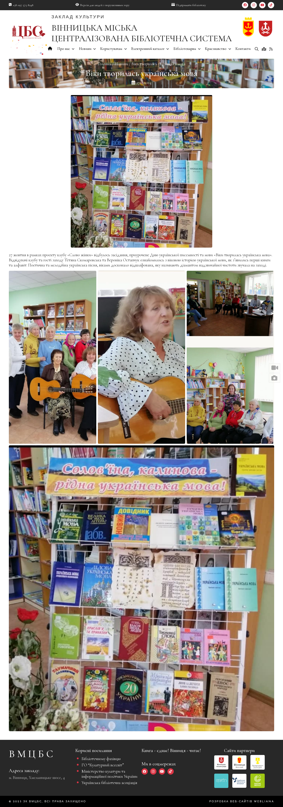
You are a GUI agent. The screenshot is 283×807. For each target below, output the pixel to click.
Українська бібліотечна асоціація (109, 782)
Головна (104, 63)
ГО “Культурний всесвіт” (103, 765)
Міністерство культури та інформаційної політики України (109, 774)
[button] (274, 367)
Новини (121, 63)
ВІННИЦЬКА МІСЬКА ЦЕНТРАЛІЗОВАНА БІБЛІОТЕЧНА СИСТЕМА (141, 33)
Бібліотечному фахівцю (101, 758)
